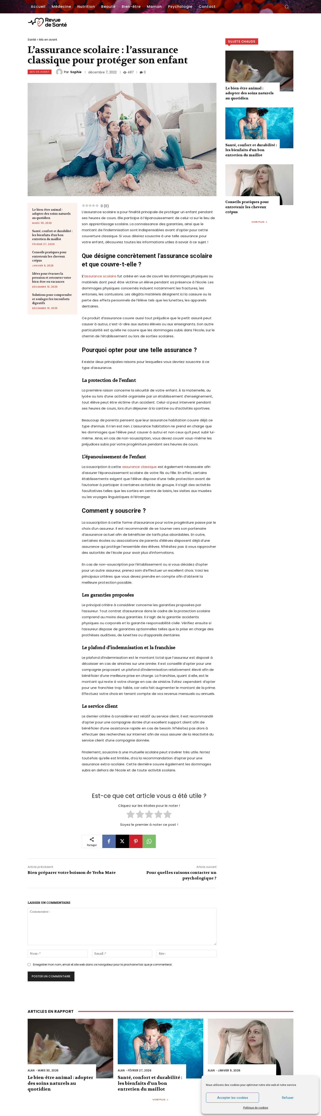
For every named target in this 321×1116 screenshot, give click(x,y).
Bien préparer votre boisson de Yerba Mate (72, 872)
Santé (32, 39)
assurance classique (139, 466)
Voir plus (259, 222)
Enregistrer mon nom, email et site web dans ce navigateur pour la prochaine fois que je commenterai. (102, 964)
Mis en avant (48, 39)
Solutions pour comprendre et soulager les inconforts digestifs (52, 299)
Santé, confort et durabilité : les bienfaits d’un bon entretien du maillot (52, 235)
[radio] (130, 814)
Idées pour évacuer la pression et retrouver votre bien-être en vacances (51, 278)
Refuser (288, 1098)
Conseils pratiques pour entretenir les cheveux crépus (49, 256)
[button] (286, 6)
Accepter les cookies (232, 1098)
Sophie (76, 72)
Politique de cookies (255, 1107)
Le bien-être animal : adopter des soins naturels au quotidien (51, 214)
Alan (31, 1070)
